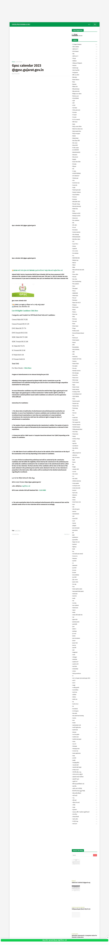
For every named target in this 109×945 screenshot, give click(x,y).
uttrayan (85, 732)
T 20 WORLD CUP (85, 394)
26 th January (85, 51)
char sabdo (85, 479)
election (85, 511)
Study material (85, 389)
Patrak (85, 310)
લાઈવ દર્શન (85, 819)
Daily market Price (85, 131)
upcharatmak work (85, 725)
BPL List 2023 (85, 75)
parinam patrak (85, 622)
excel (85, 521)
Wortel (85, 436)
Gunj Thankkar (85, 195)
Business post (85, 96)
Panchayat (85, 300)
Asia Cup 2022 (85, 70)
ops (85, 617)
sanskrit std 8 (85, 664)
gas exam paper (85, 528)
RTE (85, 345)
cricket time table (85, 488)
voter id (85, 744)
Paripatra (85, 305)
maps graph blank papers (85, 591)
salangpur (85, 657)
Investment (85, 230)
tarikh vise (85, 699)
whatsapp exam (85, 749)
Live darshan (85, 253)
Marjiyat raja (85, 260)
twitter (85, 723)
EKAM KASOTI (85, 152)
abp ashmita (85, 448)
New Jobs (85, 279)
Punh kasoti (85, 338)
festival (85, 523)
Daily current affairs (85, 126)
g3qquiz (85, 526)
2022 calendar (85, 47)
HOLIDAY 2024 (85, 202)
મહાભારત (85, 810)
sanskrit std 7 (85, 662)
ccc (85, 476)
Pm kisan (85, 319)
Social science (85, 382)
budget (85, 467)
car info (85, 472)
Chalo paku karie (85, 110)
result (85, 655)
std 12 (85, 683)
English (85, 159)
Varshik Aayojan (85, 427)
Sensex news (85, 378)
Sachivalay (85, 357)
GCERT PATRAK (85, 173)
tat (85, 702)
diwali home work (85, 502)
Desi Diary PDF (85, 141)
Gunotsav (85, 197)
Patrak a (85, 312)
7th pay (85, 58)
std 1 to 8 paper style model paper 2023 (85, 678)
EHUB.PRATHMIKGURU (21, 24)
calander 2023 (85, 469)
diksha (85, 497)
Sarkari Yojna (85, 364)
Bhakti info (85, 87)
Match (85, 265)
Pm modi (85, 321)
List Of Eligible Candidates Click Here (25, 311)
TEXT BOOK (85, 396)
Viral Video (85, 432)
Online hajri (85, 295)
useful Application (85, 727)
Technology (85, 408)
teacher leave (85, 704)
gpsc (85, 535)
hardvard (85, 544)
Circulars (85, 112)
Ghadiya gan (85, 178)
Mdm (85, 267)
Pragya (85, 328)
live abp (85, 584)
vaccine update (85, 734)
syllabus (85, 695)
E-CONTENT (85, 150)
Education (85, 155)
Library (85, 246)
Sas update (85, 366)
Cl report (85, 115)
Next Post (66, 534)
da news (85, 490)
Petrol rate (85, 314)
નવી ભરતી (85, 796)
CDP (85, 101)
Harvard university (85, 206)
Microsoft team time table (85, 270)
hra (85, 551)
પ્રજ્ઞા (85, 807)
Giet (85, 180)
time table (85, 713)
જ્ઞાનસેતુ (85, 786)
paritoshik (85, 624)
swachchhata (85, 690)
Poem (85, 324)
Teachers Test (85, 406)
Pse (85, 335)
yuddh (85, 760)
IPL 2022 (85, 225)
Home (13, 61)
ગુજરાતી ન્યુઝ (85, 779)
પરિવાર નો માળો (85, 802)
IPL (85, 223)
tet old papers (85, 711)
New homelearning (85, 281)
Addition (85, 61)
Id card (85, 227)
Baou (85, 82)
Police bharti (85, 326)
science (85, 671)
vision (85, 741)
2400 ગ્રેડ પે (85, 49)
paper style (85, 619)
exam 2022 (85, 519)
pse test (85, 645)
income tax (85, 556)
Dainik (85, 136)
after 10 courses (85, 457)
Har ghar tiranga (85, 204)
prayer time (85, 643)
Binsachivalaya (85, 89)
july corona (85, 580)
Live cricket (85, 251)
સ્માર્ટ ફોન (85, 824)
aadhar (85, 441)
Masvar (85, 263)
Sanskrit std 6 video (85, 359)
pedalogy (85, 631)
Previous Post (16, 534)
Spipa (85, 385)
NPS (85, 272)
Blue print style (85, 91)
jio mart (85, 570)
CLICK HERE (42, 490)
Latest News (19, 61)
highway (85, 547)
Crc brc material (85, 119)
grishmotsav (85, 537)
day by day (85, 493)
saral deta (85, 666)
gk (85, 533)
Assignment (85, 73)
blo (85, 465)
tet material (85, 709)
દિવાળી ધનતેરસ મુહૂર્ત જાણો (85, 791)
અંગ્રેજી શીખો (85, 763)
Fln (85, 169)
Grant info (85, 185)
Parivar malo (85, 307)
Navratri (85, 277)
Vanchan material (85, 425)
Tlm (85, 411)
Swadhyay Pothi (85, 392)
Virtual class (85, 434)
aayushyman (85, 446)
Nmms (85, 291)
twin (85, 720)
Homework (85, 218)
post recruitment (85, 638)
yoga (85, 756)
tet (85, 706)
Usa (85, 415)
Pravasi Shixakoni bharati (85, 333)
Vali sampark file (85, 422)
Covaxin (85, 117)
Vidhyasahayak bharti (85, 429)
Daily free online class (85, 129)
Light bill (85, 249)
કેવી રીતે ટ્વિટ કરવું (85, 772)
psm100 (85, 648)
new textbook (85, 605)
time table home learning (85, 716)
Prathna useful (85, 331)
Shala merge (85, 380)
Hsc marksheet (85, 220)
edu (85, 507)
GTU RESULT (85, 176)
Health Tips (85, 209)
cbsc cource (85, 474)
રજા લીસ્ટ (85, 814)
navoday (85, 603)
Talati (85, 399)
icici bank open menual (85, 554)
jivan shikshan (85, 575)
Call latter (85, 108)
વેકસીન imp (85, 821)
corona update (85, 483)
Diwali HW (85, 145)
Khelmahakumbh (85, 237)
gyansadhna (85, 540)
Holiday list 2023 (85, 216)
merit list (85, 596)
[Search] (84, 855)
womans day (85, 751)
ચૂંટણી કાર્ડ (85, 781)
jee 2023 (85, 568)
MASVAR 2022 (85, 258)
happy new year (85, 542)
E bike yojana (85, 148)
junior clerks (85, 582)
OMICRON (85, 293)
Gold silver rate (85, 183)
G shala (85, 171)
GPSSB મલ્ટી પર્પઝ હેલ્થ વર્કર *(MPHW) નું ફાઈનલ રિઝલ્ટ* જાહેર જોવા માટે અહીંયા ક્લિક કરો (38, 270)
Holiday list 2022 (85, 213)
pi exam (85, 634)
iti (85, 563)
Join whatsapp (85, 234)
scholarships (85, 669)
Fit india (85, 164)
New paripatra (85, 284)
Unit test (85, 413)
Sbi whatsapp (85, 373)
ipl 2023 (85, 561)
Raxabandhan (85, 347)
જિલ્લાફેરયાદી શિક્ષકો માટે (85, 784)
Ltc (85, 256)
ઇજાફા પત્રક (85, 770)
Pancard (85, 298)
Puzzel (85, 342)
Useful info (85, 418)
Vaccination (85, 420)
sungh (85, 685)
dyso (85, 504)
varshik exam (85, 737)
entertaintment (85, 514)
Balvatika (85, 77)
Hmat (85, 211)
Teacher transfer (85, 401)
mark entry (85, 594)
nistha (85, 612)
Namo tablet (85, 274)
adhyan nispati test (85, 453)
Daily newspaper (85, 134)
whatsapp (85, 746)
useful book (85, 730)
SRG (85, 352)
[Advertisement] (47, 11)
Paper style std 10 (85, 303)
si (85, 676)
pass (85, 626)
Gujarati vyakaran (85, 192)
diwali (85, 500)
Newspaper (85, 288)
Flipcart (85, 166)
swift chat (85, 692)
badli (85, 460)
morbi (85, 598)
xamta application (85, 753)
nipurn (85, 610)
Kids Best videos (85, 239)
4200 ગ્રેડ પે (85, 56)
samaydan (85, 659)
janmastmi (85, 565)
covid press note (85, 486)
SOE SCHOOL (85, 350)
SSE (85, 354)
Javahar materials (85, 232)
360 (85, 54)
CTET (85, 105)
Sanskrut (85, 361)
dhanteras (85, 495)
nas (85, 601)
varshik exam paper (85, 739)
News (85, 286)
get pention (85, 530)
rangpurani (85, 652)
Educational (85, 157)
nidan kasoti (85, 608)
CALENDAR (85, 98)
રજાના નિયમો (85, 817)
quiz (85, 650)
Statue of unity (85, 387)
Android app (85, 68)
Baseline (85, 84)
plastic (85, 636)
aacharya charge (85, 439)
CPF (85, 103)
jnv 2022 (85, 577)
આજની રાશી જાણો (85, 767)
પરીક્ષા (85, 805)
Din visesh (85, 143)
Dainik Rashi (85, 138)
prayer (85, 641)
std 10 (85, 681)
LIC (85, 241)
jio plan (85, 572)
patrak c (85, 629)
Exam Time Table (85, 162)
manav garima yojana (85, 589)
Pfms (85, 317)
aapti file (85, 443)
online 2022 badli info (85, 615)
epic (85, 516)
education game (85, 509)
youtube (85, 758)
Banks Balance (85, 80)
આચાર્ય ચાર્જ (85, 765)
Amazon (85, 65)
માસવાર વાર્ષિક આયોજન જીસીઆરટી (85, 812)
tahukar (85, 697)
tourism (85, 718)
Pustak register (85, 340)
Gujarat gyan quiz (85, 190)
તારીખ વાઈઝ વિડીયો (85, 788)
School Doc (85, 375)
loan (85, 587)
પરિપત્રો (85, 800)
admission (85, 455)
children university (85, 481)
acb (85, 450)
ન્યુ (85, 798)
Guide (85, 188)
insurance (85, 558)
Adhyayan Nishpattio (85, 63)
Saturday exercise (85, 371)
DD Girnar (85, 122)
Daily (85, 124)
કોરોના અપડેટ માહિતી (85, 774)
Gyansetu (85, 199)
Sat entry (85, 368)
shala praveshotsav (85, 673)
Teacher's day (85, 403)
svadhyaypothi (85, 687)
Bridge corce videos (85, 94)
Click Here (27, 368)
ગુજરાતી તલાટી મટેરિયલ (85, 777)
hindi (85, 549)
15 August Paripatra (85, 44)
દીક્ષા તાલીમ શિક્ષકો (85, 793)
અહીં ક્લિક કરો (26, 486)
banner (85, 462)
